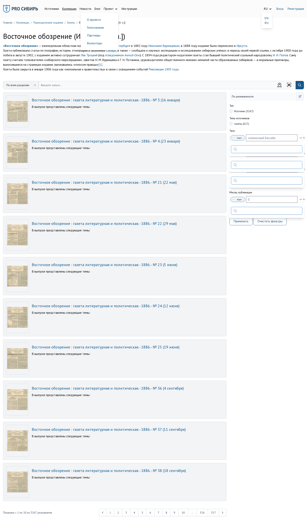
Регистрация (295, 9)
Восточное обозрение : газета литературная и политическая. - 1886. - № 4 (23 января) (106, 141)
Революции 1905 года (164, 69)
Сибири (111, 50)
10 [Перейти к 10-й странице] (183, 512)
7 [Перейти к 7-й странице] (158, 512)
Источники (51, 9)
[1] (100, 64)
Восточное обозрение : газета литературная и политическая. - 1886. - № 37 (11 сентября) (109, 429)
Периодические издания (48, 22)
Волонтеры (94, 43)
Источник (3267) (244, 111)
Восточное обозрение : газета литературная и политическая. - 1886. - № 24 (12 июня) (106, 305)
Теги (232, 131)
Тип (231, 105)
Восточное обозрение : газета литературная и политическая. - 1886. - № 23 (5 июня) (104, 264)
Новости (85, 9)
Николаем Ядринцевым (163, 46)
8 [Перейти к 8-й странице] (166, 512)
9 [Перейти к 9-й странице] (174, 512)
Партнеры (93, 35)
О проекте (94, 20)
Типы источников (239, 118)
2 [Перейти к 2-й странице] (118, 512)
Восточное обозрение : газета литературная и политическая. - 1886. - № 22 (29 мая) (104, 223)
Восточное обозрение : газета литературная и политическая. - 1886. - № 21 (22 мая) (104, 182)
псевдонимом (122, 55)
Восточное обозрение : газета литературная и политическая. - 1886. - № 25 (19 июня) (106, 347)
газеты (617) (241, 123)
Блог (97, 9)
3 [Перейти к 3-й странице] (126, 512)
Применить (241, 221)
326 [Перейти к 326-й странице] (202, 512)
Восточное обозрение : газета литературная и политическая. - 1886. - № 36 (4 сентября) (108, 388)
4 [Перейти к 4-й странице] (134, 512)
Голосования (95, 27)
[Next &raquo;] (222, 512)
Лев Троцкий (89, 55)
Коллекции (69, 9)
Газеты (71, 22)
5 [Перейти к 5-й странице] (142, 512)
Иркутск (242, 46)
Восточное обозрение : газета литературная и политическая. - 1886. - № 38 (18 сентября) (109, 470)
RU (266, 23)
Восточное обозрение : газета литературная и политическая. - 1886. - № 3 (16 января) (106, 100)
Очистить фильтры (270, 221)
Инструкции (129, 9)
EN (266, 18)
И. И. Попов (280, 55)
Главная (7, 22)
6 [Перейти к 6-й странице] (150, 512)
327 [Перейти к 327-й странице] (213, 512)
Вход (280, 9)
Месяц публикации (240, 192)
